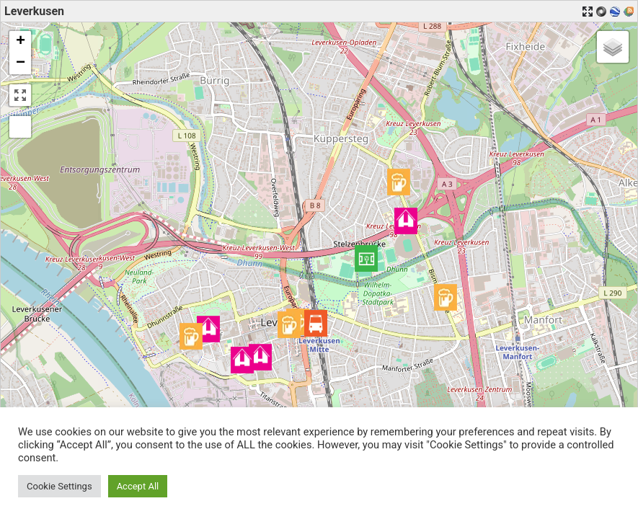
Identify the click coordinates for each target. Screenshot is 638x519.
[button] (366, 258)
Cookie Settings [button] (59, 486)
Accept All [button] (138, 486)
